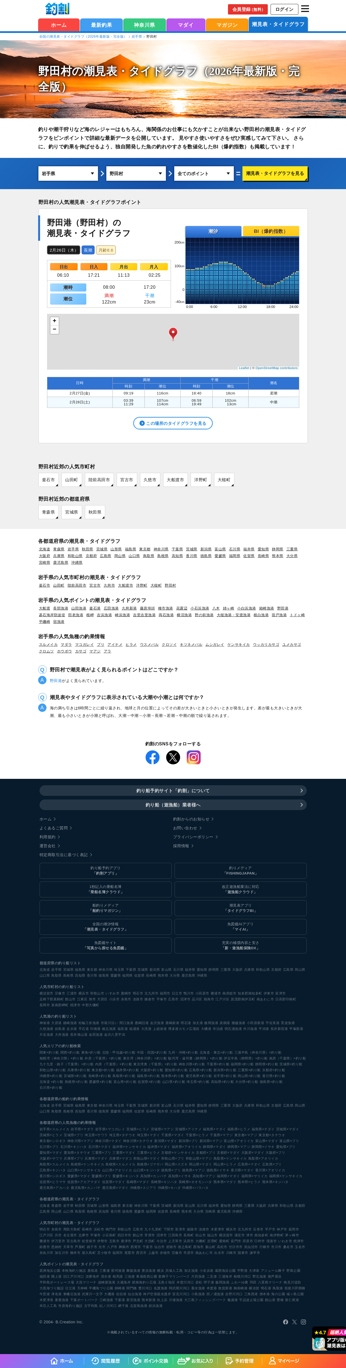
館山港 (270, 1299)
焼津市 (75, 1004)
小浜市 (114, 999)
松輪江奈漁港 (88, 1022)
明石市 (138, 993)
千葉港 (120, 1299)
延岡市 (294, 1229)
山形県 (116, 549)
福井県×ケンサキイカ (129, 1146)
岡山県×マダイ (200, 1164)
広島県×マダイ (249, 1164)
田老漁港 (75, 615)
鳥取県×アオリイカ (263, 1158)
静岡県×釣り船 (266, 1064)
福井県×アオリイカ (187, 1146)
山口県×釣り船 (173, 1081)
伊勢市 (102, 1240)
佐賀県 (249, 556)
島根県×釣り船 (76, 1081)
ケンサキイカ (238, 644)
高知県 (177, 556)
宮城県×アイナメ (188, 1129)
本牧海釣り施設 (74, 1270)
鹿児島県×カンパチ (86, 1187)
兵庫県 (59, 556)
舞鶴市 (124, 1246)
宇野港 (242, 1270)
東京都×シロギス (53, 1140)
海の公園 (278, 1293)
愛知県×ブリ (286, 1146)
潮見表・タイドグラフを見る (275, 173)
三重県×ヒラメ (148, 1152)
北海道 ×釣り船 (51, 1081)
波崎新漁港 (107, 1282)
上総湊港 (160, 1028)
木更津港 (46, 1299)
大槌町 (224, 479)
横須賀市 (46, 993)
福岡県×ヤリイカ (254, 1175)
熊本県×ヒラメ (249, 1181)
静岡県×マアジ (239, 1146)
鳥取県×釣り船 (124, 1075)
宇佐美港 (272, 1022)
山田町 (71, 479)
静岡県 (277, 549)
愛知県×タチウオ (77, 1152)
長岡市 (45, 1004)
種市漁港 (165, 608)
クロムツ (46, 651)
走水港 (72, 1028)
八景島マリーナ (270, 1282)
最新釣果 (101, 25)
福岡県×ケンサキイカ (286, 1175)
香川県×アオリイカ (270, 1170)
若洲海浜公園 (50, 1270)
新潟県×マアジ (211, 1140)
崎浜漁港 (122, 615)
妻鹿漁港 (62, 1299)
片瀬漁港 (176, 1299)
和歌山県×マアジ (199, 1158)
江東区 (82, 999)
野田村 (170, 585)
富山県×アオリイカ (239, 1140)
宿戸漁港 (279, 615)
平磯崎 (44, 622)
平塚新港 (296, 1028)
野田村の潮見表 (77, 71)
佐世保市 (89, 1240)
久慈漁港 (46, 1028)
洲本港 (264, 1293)
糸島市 (126, 999)
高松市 (222, 1246)
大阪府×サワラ (51, 1158)
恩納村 (56, 1246)
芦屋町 (80, 1246)
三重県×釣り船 (249, 1069)
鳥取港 (278, 1288)
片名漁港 (46, 1034)
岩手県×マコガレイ (110, 1129)
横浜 (160, 1270)
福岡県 (235, 556)
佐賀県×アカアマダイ (84, 1181)
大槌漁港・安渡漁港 (234, 615)
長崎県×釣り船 (99, 1075)
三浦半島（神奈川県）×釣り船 (258, 1052)
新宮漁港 (133, 1299)
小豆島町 (109, 1235)
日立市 (177, 993)
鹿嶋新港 (172, 1022)
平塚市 (161, 999)
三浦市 (72, 993)
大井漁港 (62, 1034)
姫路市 (192, 1229)
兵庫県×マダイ (96, 1158)
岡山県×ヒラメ (225, 1164)
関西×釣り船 (70, 1052)
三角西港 (251, 1293)
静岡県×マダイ (214, 1146)
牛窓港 (45, 1293)
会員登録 (249, 9)
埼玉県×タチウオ (122, 1134)
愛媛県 (220, 556)
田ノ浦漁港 (215, 1293)
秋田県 (95, 512)
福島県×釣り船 (148, 1075)
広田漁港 (111, 608)
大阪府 (44, 556)
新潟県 (206, 549)
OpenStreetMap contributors (277, 368)
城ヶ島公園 (295, 1293)
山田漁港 (78, 608)
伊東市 (269, 993)
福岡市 (165, 993)
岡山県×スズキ (176, 1164)
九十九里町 (153, 1229)
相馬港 (117, 1276)
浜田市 (188, 1240)
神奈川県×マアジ (80, 1140)
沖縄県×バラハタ (195, 1187)
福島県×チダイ (263, 1129)
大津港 (254, 1270)
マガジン (227, 25)
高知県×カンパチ (153, 1175)
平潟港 (264, 1028)
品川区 (197, 999)
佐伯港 (121, 1293)
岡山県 (120, 556)
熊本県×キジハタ (275, 1181)
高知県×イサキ (179, 1175)
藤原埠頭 (147, 608)
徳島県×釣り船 (271, 1081)
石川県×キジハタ (73, 1146)
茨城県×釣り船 (291, 1064)
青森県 (48, 512)
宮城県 (71, 512)
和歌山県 (75, 556)
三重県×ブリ (101, 1152)
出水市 (219, 1252)
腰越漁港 (239, 1022)
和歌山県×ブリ (172, 1158)
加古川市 (62, 1252)
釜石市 (48, 479)
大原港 (56, 1022)
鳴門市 (110, 1229)
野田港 (283, 608)
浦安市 (239, 1235)
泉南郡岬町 (60, 1004)
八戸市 (112, 1246)
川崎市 (231, 1252)
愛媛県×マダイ (78, 1175)
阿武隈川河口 (179, 1288)
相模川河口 (242, 1276)
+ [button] (55, 321)
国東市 (243, 1252)
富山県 (220, 549)
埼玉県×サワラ (96, 1134)
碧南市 (171, 1246)
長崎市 (87, 1229)
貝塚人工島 (174, 1270)
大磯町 (200, 1240)
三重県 (292, 549)
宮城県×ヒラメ (137, 1129)
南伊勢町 (277, 1235)
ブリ (100, 644)
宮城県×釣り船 (75, 1075)
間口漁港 (126, 1022)
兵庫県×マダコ (120, 1158)
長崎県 (263, 556)
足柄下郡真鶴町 (52, 999)
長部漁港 (60, 608)
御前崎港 (240, 1288)
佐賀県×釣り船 (149, 1081)
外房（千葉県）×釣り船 (103, 1058)
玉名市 (300, 1246)
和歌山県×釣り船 (53, 1069)
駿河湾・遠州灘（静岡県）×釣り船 (195, 1058)
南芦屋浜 (275, 1276)
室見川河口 (181, 1293)
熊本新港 (149, 1299)
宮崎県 (44, 562)
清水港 (106, 1276)
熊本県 (277, 556)
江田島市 (175, 1235)
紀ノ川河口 (108, 1305)
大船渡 (44, 608)
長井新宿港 (279, 1028)
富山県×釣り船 (125, 1081)
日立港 (70, 1288)
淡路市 (138, 999)
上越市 (153, 1252)
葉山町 (210, 1246)
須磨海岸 (92, 1276)
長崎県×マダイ (137, 1181)
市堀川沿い (109, 1022)
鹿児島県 (60, 562)
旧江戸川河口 (73, 1276)
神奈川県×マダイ (108, 1140)
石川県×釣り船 (51, 1087)
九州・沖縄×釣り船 (183, 1052)
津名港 (56, 1293)
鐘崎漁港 (70, 1022)
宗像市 (60, 993)
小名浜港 (207, 1270)
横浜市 (83, 993)
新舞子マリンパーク (174, 1276)
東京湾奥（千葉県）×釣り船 (155, 1064)
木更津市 (218, 1229)
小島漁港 (198, 1293)
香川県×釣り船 (273, 1075)
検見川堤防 (292, 1282)
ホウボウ (64, 651)
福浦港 (134, 1028)
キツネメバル (191, 644)
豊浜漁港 (149, 1270)
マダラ (66, 644)
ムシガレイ (214, 644)
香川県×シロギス (53, 1175)
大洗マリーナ (86, 1282)
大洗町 (149, 1240)
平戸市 (270, 1229)
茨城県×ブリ (73, 1134)
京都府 (91, 556)
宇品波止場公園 (251, 1299)
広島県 (105, 556)
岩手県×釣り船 (225, 1075)
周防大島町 (72, 1229)
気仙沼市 (251, 1246)
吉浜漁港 (104, 615)
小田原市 (202, 993)
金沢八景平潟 (114, 1034)
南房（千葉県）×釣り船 (287, 1058)
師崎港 (120, 1288)
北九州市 (151, 993)
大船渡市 (175, 479)
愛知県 (263, 549)
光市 (102, 1246)
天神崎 (82, 1288)
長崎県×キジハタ (164, 1181)
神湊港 (45, 1022)
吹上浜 (162, 1299)
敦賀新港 (225, 1288)
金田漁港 (96, 1034)
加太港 (198, 1022)
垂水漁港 (198, 1288)
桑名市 (288, 1246)
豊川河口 (145, 1288)
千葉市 (148, 1246)
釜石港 (95, 608)
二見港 (212, 1276)
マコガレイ (84, 644)
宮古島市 (73, 1240)
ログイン (284, 9)
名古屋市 (70, 1235)
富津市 (280, 993)
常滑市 (149, 1235)
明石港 (186, 1022)
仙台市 (159, 1246)
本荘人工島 (48, 1305)
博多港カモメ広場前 (184, 1028)
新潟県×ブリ (188, 1140)
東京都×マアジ (245, 1134)
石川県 (235, 549)
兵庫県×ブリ (73, 1158)
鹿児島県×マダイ (115, 1187)
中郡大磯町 (90, 1004)
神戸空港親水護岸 (157, 1293)
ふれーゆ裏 (239, 1282)
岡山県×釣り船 (249, 1075)
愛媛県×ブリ (101, 1175)
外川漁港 (250, 1028)
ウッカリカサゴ (266, 644)
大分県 (292, 556)
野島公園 (293, 1270)
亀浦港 (232, 1299)
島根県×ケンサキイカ (87, 1164)
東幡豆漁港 (72, 1293)
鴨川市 (188, 993)
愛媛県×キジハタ (125, 1175)
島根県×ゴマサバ (150, 1164)
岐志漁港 (109, 1028)
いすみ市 (112, 993)
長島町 (188, 1235)
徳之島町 (185, 1246)
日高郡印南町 (285, 999)
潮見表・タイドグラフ (278, 24)
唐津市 (126, 1240)
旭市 (92, 999)
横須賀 (254, 1288)
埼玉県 (119, 969)
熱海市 (209, 999)
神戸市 (282, 1229)
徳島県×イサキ (218, 1170)
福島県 (130, 549)
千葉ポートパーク (84, 1299)
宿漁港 (59, 622)
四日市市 (124, 1235)
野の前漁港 (204, 615)
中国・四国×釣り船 (152, 1052)
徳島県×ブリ (171, 1170)
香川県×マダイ (242, 1170)
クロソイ (169, 644)
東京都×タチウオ (272, 1134)
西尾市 (136, 1246)
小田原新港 (255, 1022)
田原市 (248, 1240)
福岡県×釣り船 (242, 1064)
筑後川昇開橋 (294, 1288)
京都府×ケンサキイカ (178, 1152)
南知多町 (261, 1235)
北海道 (44, 549)
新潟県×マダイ (165, 1140)
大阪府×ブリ (275, 1152)
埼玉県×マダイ (148, 1134)
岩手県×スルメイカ (55, 1129)
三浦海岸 (225, 1276)
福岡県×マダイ (228, 1175)
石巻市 (258, 1229)
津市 (249, 1235)
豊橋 (280, 1299)
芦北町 (138, 1240)
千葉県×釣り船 (218, 1064)
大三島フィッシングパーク (205, 1299)
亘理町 (212, 1240)
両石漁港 (166, 615)
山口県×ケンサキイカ (84, 1170)
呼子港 (209, 1282)
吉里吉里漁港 (144, 615)
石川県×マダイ (99, 1146)
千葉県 (177, 549)
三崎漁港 (106, 1299)
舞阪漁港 (133, 1270)
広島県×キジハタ (53, 1170)
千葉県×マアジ (221, 1134)
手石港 (83, 1028)
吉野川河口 (234, 1293)
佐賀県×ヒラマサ (53, 1181)
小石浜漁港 (199, 608)
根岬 (90, 615)
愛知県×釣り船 (176, 1069)
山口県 (134, 556)
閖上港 (56, 1276)
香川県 (191, 556)
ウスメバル (149, 644)
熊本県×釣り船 (172, 1075)
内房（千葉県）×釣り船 (113, 1064)
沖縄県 (77, 562)
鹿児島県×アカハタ (55, 1187)
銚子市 (92, 1246)
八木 (216, 608)
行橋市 (264, 1246)
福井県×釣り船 (127, 1069)
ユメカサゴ (291, 644)
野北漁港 (259, 1276)
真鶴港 (225, 1022)
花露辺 (182, 608)
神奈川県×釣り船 (192, 1064)
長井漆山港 (79, 1034)
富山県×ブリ (289, 1140)
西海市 (198, 1246)
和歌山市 (97, 993)
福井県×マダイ (158, 1146)
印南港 (95, 1028)
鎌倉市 (149, 999)
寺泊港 (218, 1028)
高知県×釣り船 (222, 1081)
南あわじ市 (265, 999)
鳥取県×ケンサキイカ (230, 1158)
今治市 (161, 1240)
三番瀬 (104, 1270)
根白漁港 (261, 615)
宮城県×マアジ (162, 1129)
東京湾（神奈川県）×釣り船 (145, 1058)
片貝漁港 (198, 1276)
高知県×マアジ (204, 1175)
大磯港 (206, 1028)
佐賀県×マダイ (113, 1181)
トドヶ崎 (297, 615)
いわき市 (285, 1240)
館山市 (70, 999)
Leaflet (244, 368)
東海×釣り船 (91, 1052)
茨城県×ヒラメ (51, 1134)
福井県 (249, 549)
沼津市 (185, 999)
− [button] (55, 330)
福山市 (212, 1235)
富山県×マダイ (266, 1140)
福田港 (45, 1276)
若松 (198, 1282)
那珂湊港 (118, 1270)
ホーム (59, 25)
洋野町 (200, 479)
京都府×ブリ (205, 1152)
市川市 (276, 1246)
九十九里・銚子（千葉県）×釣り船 (67, 1064)
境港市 (271, 1240)
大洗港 (146, 1028)
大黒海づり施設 (52, 1288)
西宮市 (141, 1252)
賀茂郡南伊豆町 (243, 999)
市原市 (188, 1252)
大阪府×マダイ (252, 1152)
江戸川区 (222, 999)
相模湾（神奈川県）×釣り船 (62, 1058)
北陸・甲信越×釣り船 (119, 1052)
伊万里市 (58, 1240)
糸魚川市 (46, 1252)
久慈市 (150, 479)
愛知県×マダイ (51, 1152)
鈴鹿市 (45, 1246)
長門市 (236, 1240)
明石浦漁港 (233, 1028)
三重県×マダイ (124, 1152)
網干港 (123, 1305)
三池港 (129, 1276)
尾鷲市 (129, 1252)
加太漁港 (191, 1270)
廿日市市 (236, 1246)
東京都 (145, 549)
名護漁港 (161, 1288)
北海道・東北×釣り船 (216, 1052)
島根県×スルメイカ (120, 1164)
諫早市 (255, 1252)
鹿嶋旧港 (142, 1022)
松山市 (200, 1235)
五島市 (114, 1240)
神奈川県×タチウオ (138, 1140)
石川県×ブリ (49, 1146)
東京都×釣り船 (103, 1069)
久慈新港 (129, 608)
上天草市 (175, 1240)
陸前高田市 (99, 479)
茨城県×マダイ (287, 1129)
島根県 (163, 556)
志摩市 (83, 1235)
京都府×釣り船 (273, 1069)
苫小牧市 (104, 1252)
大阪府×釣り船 (151, 1069)
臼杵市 (259, 1240)
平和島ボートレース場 (57, 1282)
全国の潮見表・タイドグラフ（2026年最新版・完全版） (83, 36)
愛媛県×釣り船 (100, 1081)
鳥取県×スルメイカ (55, 1164)
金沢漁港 (157, 1022)
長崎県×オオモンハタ (195, 1181)
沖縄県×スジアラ (143, 1187)
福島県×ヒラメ (239, 1129)
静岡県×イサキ (263, 1146)
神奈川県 (144, 25)
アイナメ (114, 644)
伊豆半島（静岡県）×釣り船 (246, 1058)
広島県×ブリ (272, 1164)
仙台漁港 (135, 1293)
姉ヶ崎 (228, 608)
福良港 (122, 1028)
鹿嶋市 (126, 993)
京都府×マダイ (228, 1152)
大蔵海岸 (124, 1282)
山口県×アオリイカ (117, 1170)
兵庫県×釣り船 (78, 1069)
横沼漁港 (184, 615)
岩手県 (137, 36)
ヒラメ (131, 644)
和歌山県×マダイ (146, 1158)
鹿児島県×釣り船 (199, 1075)
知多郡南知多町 (250, 993)
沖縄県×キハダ (169, 1187)
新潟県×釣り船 (225, 1069)
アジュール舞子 (273, 1270)
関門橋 (131, 1288)
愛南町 (224, 1240)
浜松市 (99, 1229)
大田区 (102, 999)
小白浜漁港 (246, 608)
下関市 (168, 1229)
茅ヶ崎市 (292, 1235)
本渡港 (212, 1288)
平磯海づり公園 (101, 1288)
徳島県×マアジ (193, 1170)
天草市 (68, 1246)
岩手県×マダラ (82, 1129)
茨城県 (191, 549)
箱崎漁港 (266, 608)
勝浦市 (216, 993)
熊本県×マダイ (225, 1181)
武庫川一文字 (92, 1293)
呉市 (58, 1235)
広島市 (173, 999)
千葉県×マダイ (172, 1134)
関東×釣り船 (49, 1052)
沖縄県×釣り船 (51, 1075)
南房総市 (229, 993)
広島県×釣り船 (200, 1069)
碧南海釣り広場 (144, 1282)
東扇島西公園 (146, 1276)
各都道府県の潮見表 (56, 1199)
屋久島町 (89, 1252)
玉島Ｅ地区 (166, 1282)
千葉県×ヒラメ (197, 1134)
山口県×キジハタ (146, 1170)
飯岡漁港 (211, 1022)
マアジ (95, 651)
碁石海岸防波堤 (52, 615)
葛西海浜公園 (225, 1270)
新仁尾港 (292, 1299)
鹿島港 (92, 1270)
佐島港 (60, 1028)
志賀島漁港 (139, 1305)
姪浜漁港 (156, 1305)
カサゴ (81, 651)
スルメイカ (48, 644)
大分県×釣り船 (246, 1081)
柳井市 (75, 1252)
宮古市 (126, 479)
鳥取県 (148, 556)
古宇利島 (91, 1305)
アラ (107, 651)
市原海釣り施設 (70, 1305)
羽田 (253, 1282)
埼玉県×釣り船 (198, 1081)
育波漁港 (288, 1022)
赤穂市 (165, 1252)
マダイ (186, 25)
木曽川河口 (185, 1282)
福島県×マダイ (214, 1129)
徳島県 (206, 556)
